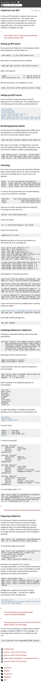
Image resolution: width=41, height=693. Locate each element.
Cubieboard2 (9, 649)
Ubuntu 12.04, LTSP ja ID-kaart (15, 652)
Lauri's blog (5, 2)
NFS (5, 680)
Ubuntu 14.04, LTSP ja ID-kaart (15, 655)
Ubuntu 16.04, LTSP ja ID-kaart (15, 661)
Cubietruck (8, 674)
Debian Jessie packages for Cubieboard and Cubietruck (22, 658)
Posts (13, 2)
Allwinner (7, 677)
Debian (6, 671)
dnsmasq (7, 668)
